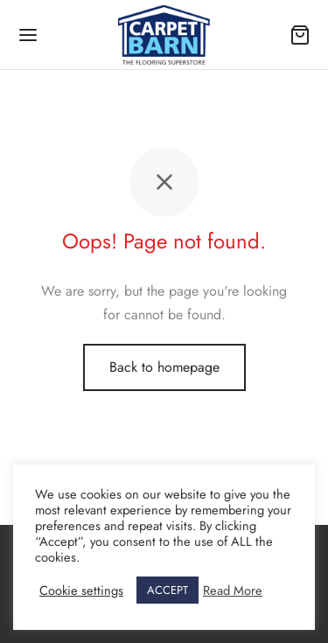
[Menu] (27, 35)
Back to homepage (164, 367)
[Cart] (300, 34)
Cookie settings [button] (81, 590)
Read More (232, 590)
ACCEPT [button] (167, 590)
